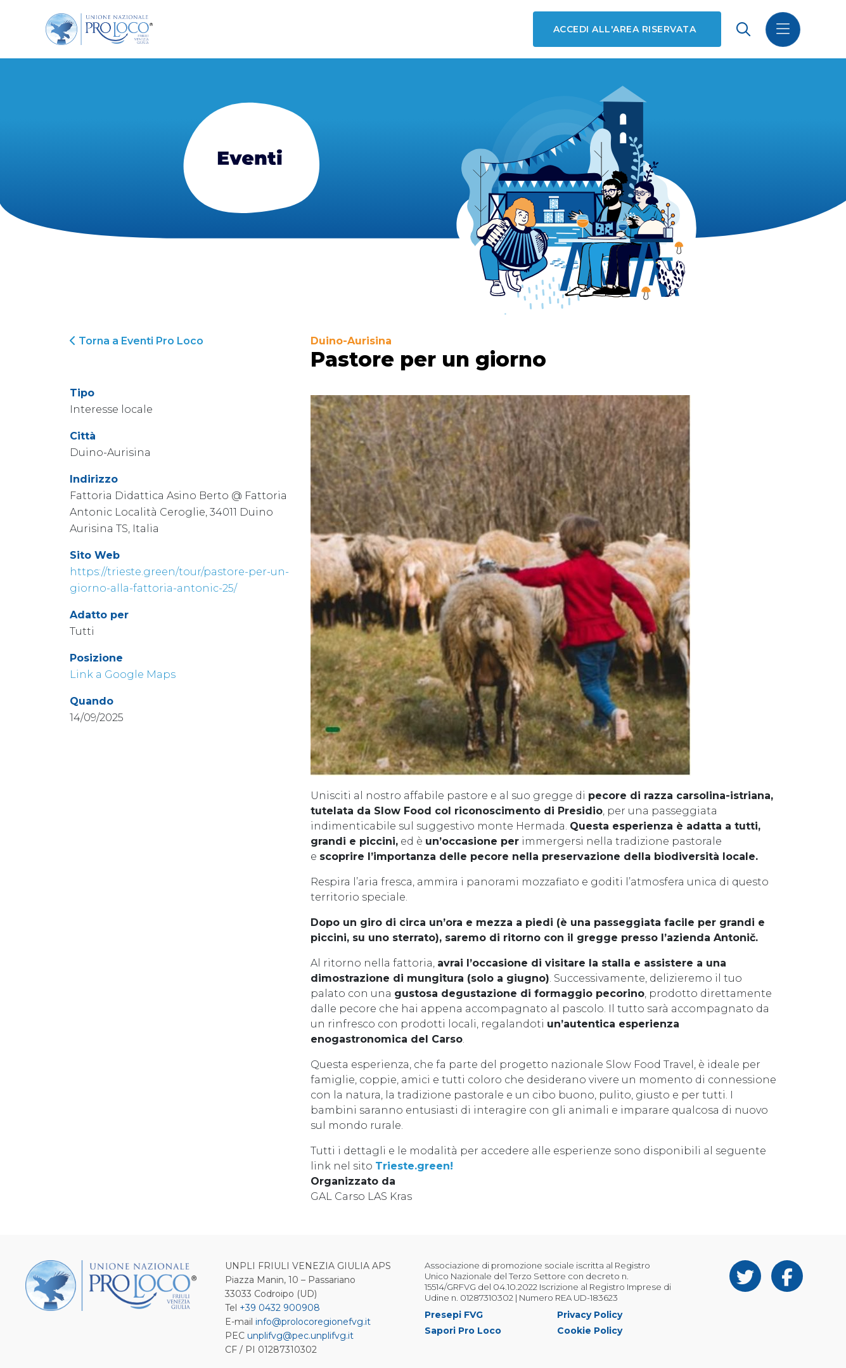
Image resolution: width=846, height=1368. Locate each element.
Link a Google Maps (123, 674)
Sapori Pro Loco (463, 1330)
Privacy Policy (589, 1314)
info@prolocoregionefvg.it (313, 1321)
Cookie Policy (589, 1330)
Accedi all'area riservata (624, 29)
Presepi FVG (454, 1314)
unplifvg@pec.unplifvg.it (300, 1335)
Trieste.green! (414, 1166)
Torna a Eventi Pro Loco (136, 341)
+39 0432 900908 (280, 1307)
